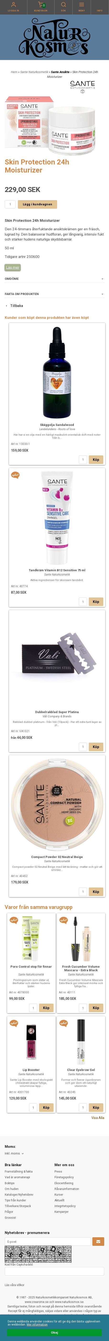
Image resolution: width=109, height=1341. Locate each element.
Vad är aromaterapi (17, 1177)
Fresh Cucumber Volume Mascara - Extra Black (81, 968)
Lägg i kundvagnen (37, 204)
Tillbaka (14, 306)
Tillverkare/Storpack (18, 1206)
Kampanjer (61, 1211)
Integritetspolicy (65, 1206)
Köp (96, 460)
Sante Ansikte (60, 72)
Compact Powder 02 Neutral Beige (57, 857)
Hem (14, 72)
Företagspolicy (64, 1177)
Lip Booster (31, 1070)
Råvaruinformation (66, 1189)
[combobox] (15, 1153)
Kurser (58, 1194)
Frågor (9, 1211)
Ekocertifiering (63, 1183)
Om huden (12, 1189)
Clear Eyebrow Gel (81, 1070)
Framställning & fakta (19, 1171)
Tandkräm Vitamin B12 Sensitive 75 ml (57, 570)
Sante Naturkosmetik (34, 72)
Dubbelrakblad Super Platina (57, 712)
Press (58, 1171)
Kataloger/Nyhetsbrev (19, 1194)
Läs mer (12, 267)
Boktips (10, 1183)
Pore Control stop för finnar (31, 966)
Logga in (13, 11)
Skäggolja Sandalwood (57, 425)
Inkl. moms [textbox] (12, 1153)
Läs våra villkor (14, 1285)
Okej (54, 1333)
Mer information (37, 1324)
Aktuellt (59, 1200)
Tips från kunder (15, 1200)
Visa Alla (97, 1118)
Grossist (10, 1217)
